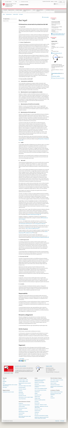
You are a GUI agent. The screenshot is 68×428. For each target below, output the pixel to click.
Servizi (34, 11)
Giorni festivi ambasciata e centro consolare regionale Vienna (10, 385)
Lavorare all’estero (22, 406)
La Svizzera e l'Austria (50, 11)
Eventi (4, 383)
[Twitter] (20, 360)
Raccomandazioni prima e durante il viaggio (25, 384)
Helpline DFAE (15, 14)
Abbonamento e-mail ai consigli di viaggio (26, 397)
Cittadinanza (37, 412)
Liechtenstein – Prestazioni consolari (41, 404)
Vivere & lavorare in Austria (27, 11)
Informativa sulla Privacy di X (26, 223)
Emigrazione (21, 403)
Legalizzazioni (37, 391)
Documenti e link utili (22, 395)
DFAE (16, 1)
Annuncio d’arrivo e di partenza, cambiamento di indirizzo (40, 380)
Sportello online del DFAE (20, 366)
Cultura (52, 396)
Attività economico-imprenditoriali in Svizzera (57, 387)
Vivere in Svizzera (53, 383)
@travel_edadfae (56, 76)
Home (4, 14)
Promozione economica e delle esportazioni (56, 394)
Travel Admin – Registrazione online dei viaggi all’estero (41, 407)
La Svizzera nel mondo (24, 1)
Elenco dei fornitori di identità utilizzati (40, 237)
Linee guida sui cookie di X (40, 223)
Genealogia (36, 401)
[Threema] (23, 360)
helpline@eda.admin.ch (57, 53)
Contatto (53, 19)
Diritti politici (37, 384)
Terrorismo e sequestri (22, 389)
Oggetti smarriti (37, 396)
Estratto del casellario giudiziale (40, 399)
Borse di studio (37, 403)
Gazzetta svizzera (37, 410)
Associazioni (21, 414)
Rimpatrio (20, 409)
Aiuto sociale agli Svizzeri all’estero (40, 390)
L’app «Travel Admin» (22, 398)
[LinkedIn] (21, 360)
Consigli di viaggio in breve (23, 381)
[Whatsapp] (24, 360)
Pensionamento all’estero (23, 408)
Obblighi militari (37, 398)
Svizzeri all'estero (21, 413)
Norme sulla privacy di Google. (34, 214)
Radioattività (21, 392)
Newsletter (4, 381)
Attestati (36, 393)
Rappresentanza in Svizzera (23, 411)
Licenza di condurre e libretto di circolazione (40, 386)
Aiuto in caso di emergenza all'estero (41, 388)
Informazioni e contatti (54, 381)
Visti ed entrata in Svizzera (40, 11)
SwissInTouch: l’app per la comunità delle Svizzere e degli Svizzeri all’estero (41, 418)
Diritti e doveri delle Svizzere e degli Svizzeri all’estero (25, 417)
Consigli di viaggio (19, 11)
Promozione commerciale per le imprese (41, 415)
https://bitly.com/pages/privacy (32, 228)
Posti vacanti (5, 387)
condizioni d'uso (29, 232)
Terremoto (20, 390)
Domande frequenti (22, 387)
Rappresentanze (11, 11)
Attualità (5, 11)
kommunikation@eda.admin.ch (59, 33)
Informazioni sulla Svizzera (55, 384)
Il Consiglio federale (8, 1)
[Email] (25, 360)
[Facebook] (19, 360)
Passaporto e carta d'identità (39, 382)
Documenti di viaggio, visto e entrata (25, 385)
